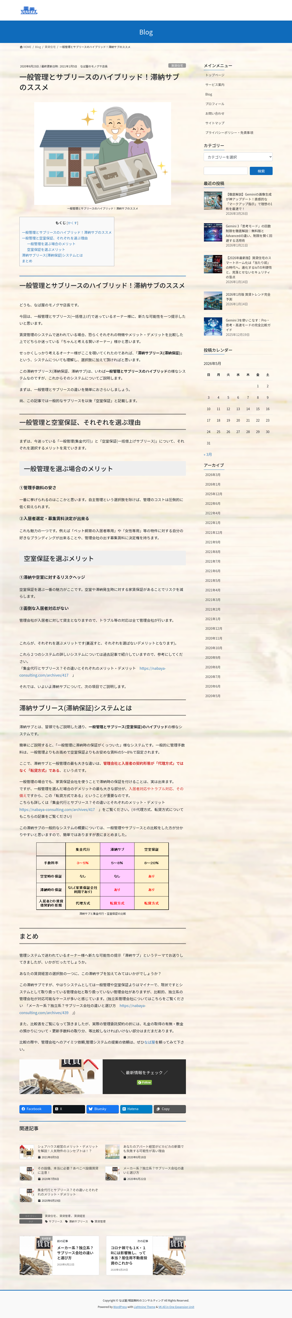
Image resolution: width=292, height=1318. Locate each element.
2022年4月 (213, 513)
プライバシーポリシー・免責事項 (229, 132)
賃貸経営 (79, 1216)
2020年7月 (213, 676)
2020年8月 (213, 667)
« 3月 (208, 454)
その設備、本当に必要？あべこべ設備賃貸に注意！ (68, 1170)
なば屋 (149, 1042)
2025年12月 (213, 494)
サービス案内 (214, 84)
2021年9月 (213, 542)
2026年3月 (213, 474)
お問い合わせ (214, 113)
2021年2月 (213, 609)
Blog (208, 94)
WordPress (120, 1307)
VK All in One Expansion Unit (176, 1307)
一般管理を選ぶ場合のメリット (51, 243)
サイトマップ (214, 123)
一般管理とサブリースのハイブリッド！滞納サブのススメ (67, 232)
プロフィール (214, 103)
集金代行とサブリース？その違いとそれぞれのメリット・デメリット (68, 1192)
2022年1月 (213, 522)
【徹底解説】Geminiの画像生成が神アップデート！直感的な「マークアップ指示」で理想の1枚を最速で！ (249, 201)
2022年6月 (213, 503)
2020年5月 (213, 696)
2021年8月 (213, 551)
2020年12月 (213, 628)
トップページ (214, 75)
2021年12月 (213, 532)
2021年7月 (213, 561)
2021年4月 (213, 590)
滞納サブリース (78, 1221)
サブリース (55, 1221)
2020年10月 (213, 648)
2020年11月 (213, 638)
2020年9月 (213, 657)
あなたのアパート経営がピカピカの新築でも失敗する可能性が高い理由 (153, 1148)
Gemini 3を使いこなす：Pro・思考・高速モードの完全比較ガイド (248, 325)
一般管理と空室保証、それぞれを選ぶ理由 (55, 237)
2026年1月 (213, 484)
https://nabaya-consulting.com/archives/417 (57, 809)
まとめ (27, 260)
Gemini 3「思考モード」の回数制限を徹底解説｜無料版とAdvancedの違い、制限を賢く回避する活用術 (249, 233)
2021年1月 (213, 618)
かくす (72, 223)
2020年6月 (213, 686)
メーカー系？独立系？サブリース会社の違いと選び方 (153, 1170)
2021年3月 (213, 599)
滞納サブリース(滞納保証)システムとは (52, 255)
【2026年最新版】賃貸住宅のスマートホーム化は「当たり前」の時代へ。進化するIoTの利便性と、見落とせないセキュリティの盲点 (249, 267)
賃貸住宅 (177, 65)
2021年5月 (213, 580)
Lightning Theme (144, 1307)
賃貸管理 (65, 1216)
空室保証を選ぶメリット (46, 249)
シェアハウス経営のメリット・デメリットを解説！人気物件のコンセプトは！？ (68, 1148)
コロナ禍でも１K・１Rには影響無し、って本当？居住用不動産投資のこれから (129, 1255)
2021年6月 (213, 571)
